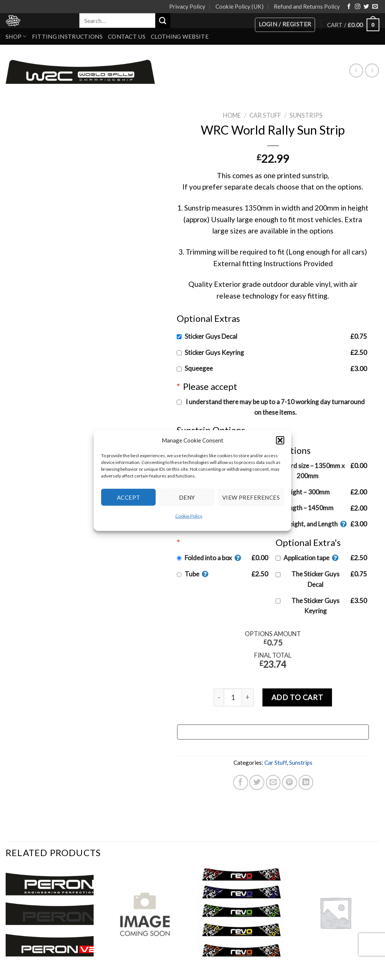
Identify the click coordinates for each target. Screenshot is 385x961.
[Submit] (162, 20)
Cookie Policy (188, 516)
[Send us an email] (374, 7)
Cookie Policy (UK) (239, 6)
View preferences (251, 497)
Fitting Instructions (67, 36)
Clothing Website (180, 36)
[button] (280, 440)
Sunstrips (306, 115)
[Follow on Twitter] (366, 7)
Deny (187, 497)
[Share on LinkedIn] (305, 782)
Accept (128, 497)
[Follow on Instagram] (357, 7)
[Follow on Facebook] (349, 7)
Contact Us (127, 36)
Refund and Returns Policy (307, 6)
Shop (16, 36)
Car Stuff (265, 115)
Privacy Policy (187, 6)
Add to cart (297, 697)
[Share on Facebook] (240, 782)
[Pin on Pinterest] (289, 782)
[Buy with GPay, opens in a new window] (272, 732)
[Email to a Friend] (272, 782)
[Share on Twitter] (256, 782)
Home (232, 115)
